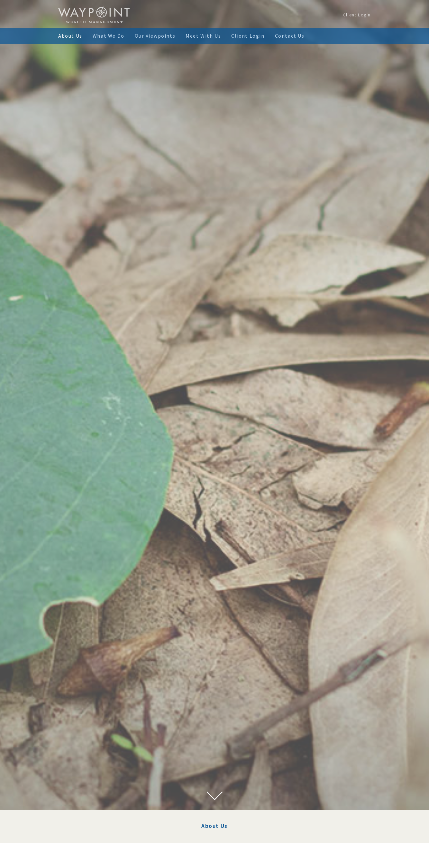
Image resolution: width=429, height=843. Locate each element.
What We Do (108, 35)
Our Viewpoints (155, 35)
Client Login (357, 15)
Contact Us (290, 35)
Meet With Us (203, 35)
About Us (70, 35)
